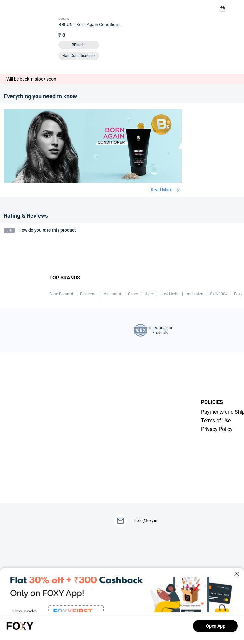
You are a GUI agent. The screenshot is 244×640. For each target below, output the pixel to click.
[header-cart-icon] (222, 9)
